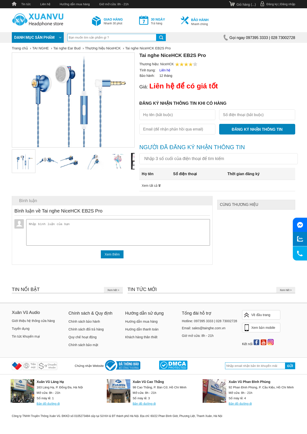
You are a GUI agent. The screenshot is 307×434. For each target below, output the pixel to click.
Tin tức (26, 4)
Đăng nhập (287, 4)
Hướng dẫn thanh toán (141, 331)
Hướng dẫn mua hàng (75, 4)
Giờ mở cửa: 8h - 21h (114, 4)
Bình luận (28, 200)
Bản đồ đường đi (48, 405)
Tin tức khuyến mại (26, 338)
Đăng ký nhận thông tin (257, 129)
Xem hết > (113, 292)
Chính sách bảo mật (83, 347)
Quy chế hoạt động (82, 339)
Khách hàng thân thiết (141, 339)
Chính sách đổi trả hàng (86, 331)
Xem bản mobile (259, 329)
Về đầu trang (256, 317)
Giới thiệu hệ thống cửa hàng (33, 323)
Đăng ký (272, 4)
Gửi (290, 368)
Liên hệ (45, 4)
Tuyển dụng (21, 330)
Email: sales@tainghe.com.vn (204, 330)
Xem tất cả (151, 185)
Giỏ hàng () (246, 4)
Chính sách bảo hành (84, 323)
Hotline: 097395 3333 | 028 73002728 (209, 323)
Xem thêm (112, 256)
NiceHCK (167, 64)
